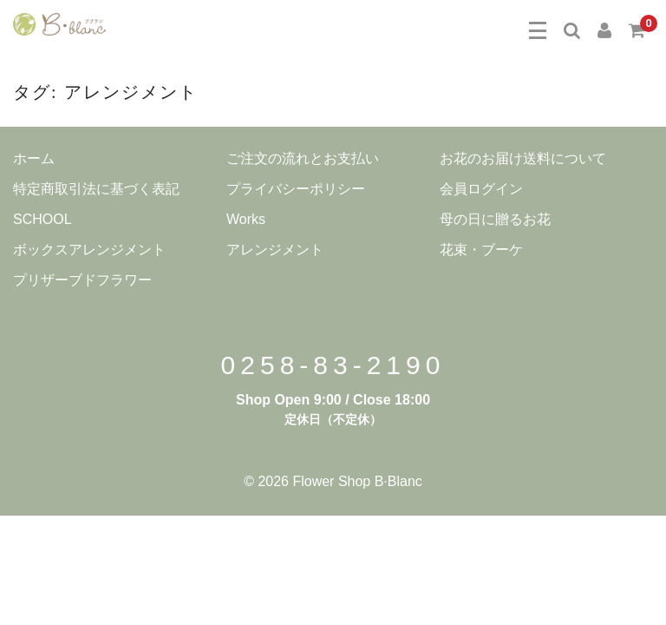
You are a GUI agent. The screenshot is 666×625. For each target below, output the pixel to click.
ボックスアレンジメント (89, 249)
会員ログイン (481, 188)
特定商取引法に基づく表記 (96, 188)
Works (245, 219)
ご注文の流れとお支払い (302, 158)
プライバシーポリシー (295, 188)
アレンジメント (274, 249)
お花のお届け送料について (523, 158)
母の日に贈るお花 (495, 219)
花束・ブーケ (481, 249)
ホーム (34, 158)
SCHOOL (42, 219)
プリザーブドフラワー (82, 280)
